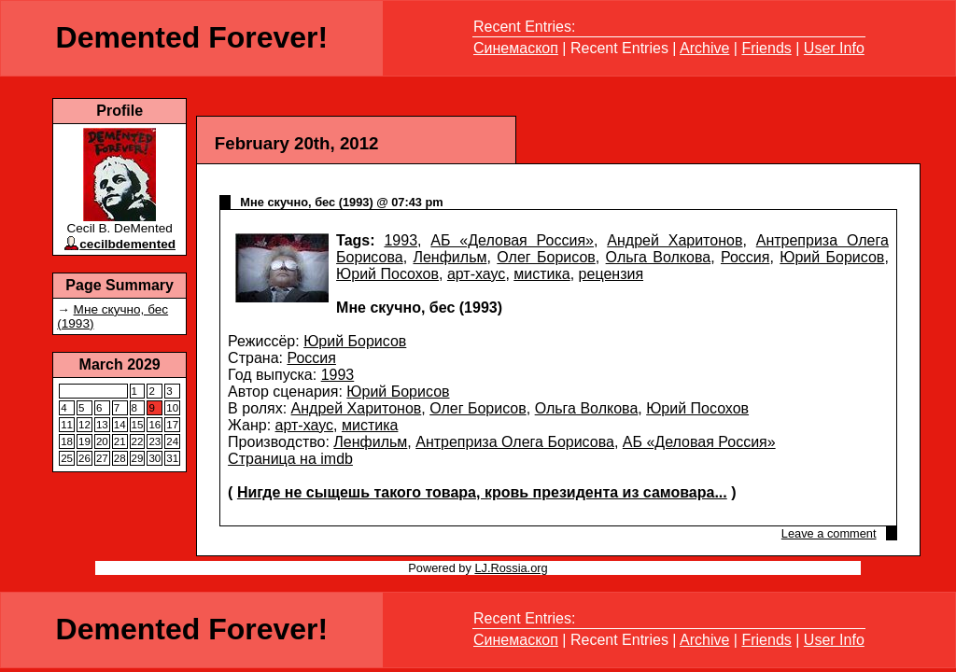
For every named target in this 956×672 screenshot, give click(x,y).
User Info (834, 48)
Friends (766, 48)
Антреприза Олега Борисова (514, 442)
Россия (745, 257)
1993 (400, 240)
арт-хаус (476, 274)
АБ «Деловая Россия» (512, 240)
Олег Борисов (546, 257)
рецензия (611, 274)
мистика (541, 274)
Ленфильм (449, 257)
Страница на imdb (290, 459)
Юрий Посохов (387, 274)
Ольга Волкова (658, 257)
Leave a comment (829, 533)
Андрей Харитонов (674, 240)
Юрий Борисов (832, 257)
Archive (704, 48)
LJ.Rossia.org (510, 568)
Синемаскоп (515, 48)
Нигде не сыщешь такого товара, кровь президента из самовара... (482, 492)
